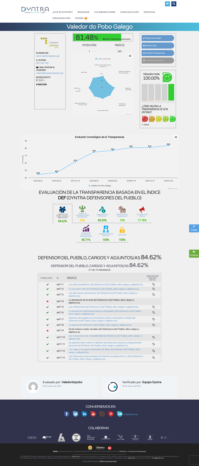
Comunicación (129, 12)
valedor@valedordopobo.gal (49, 73)
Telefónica (122, 451)
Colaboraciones (104, 12)
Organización (61, 18)
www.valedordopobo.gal (47, 56)
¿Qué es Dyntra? (62, 12)
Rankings (83, 12)
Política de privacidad (107, 461)
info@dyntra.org (157, 458)
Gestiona (149, 12)
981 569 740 (42, 63)
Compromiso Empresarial (137, 451)
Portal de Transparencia (154, 53)
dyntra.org (75, 456)
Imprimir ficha (149, 45)
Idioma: (81, 18)
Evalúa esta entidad (152, 38)
